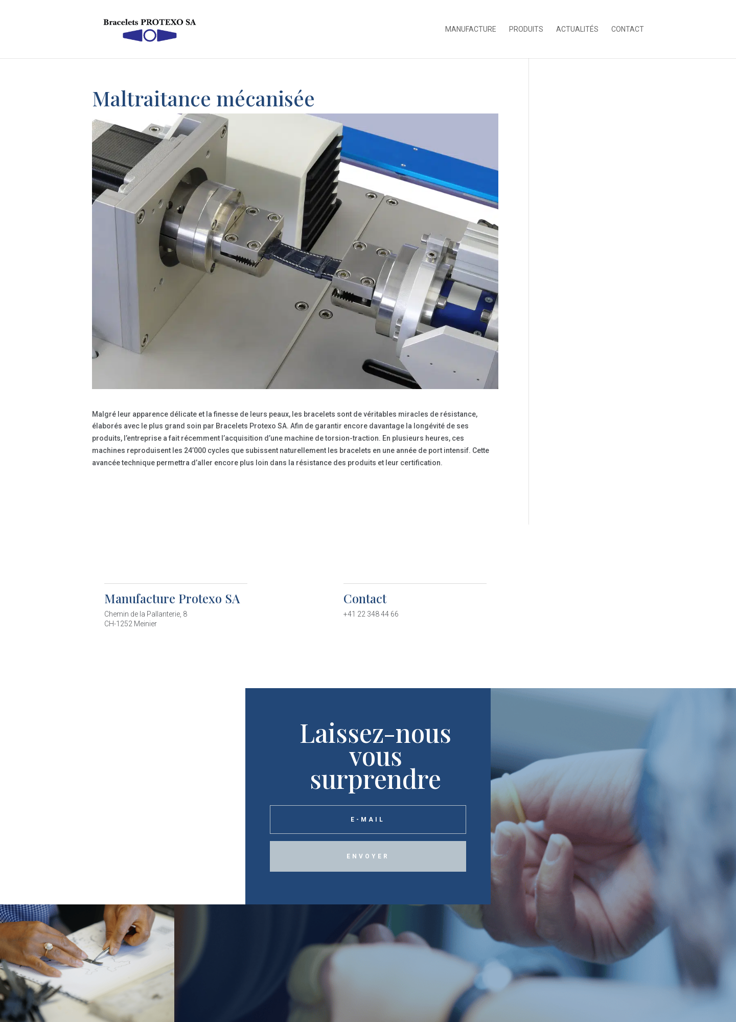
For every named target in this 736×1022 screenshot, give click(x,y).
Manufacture (470, 29)
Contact (627, 29)
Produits (526, 29)
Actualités (577, 29)
